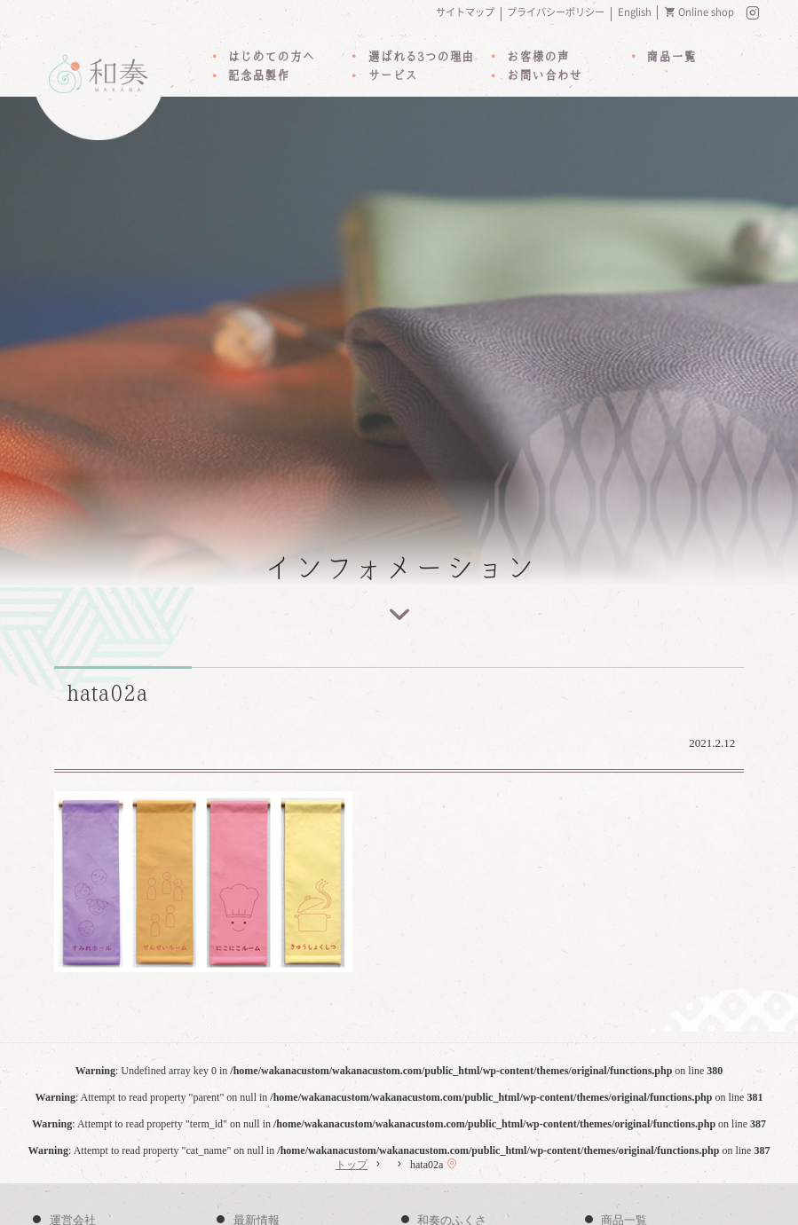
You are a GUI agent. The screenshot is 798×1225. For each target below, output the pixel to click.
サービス (392, 77)
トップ (351, 1166)
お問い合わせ (544, 77)
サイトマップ (465, 12)
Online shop (706, 12)
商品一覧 (671, 58)
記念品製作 (258, 77)
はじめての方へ (270, 58)
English (635, 12)
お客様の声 (538, 58)
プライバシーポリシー (555, 12)
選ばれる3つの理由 (421, 58)
